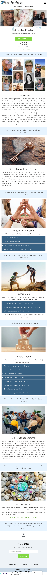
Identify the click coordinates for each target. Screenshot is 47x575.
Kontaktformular (14, 564)
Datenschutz (34, 564)
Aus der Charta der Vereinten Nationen (23, 517)
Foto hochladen (26, 50)
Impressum (25, 564)
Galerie (18, 50)
